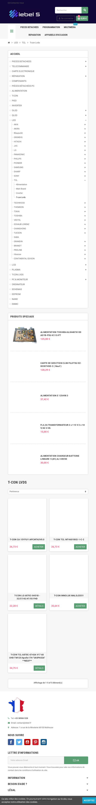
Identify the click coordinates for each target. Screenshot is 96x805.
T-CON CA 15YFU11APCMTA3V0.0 (27, 539)
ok (76, 760)
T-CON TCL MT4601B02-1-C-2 (69, 539)
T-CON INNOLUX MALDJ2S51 (69, 595)
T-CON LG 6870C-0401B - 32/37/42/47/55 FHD (27, 597)
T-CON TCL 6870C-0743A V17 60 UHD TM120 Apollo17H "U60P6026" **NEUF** (27, 657)
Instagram (44, 742)
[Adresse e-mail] (36, 760)
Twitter (19, 742)
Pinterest (35, 742)
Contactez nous (16, 3)
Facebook (11, 742)
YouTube (27, 742)
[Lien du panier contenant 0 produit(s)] (82, 18)
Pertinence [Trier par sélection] (14, 491)
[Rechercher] (71, 10)
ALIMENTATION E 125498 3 (54, 395)
